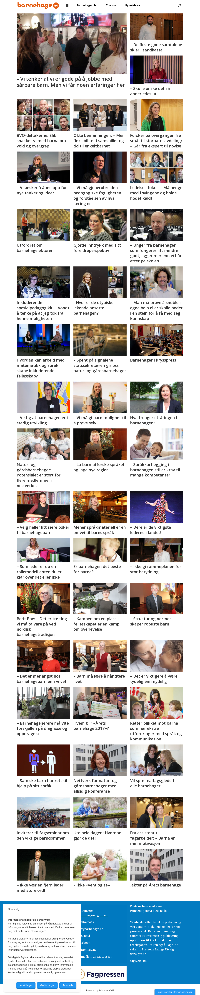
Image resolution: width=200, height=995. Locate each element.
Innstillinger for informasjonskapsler (175, 992)
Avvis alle (68, 985)
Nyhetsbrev (132, 5)
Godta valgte (47, 985)
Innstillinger (26, 985)
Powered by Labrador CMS (100, 990)
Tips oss (111, 5)
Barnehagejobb (87, 5)
